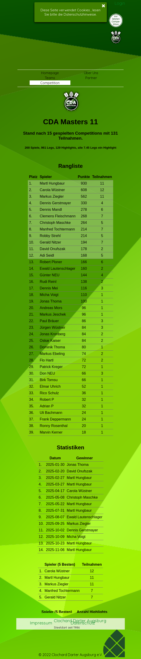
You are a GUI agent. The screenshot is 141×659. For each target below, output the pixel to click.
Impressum (41, 622)
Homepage (50, 73)
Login (120, 3)
